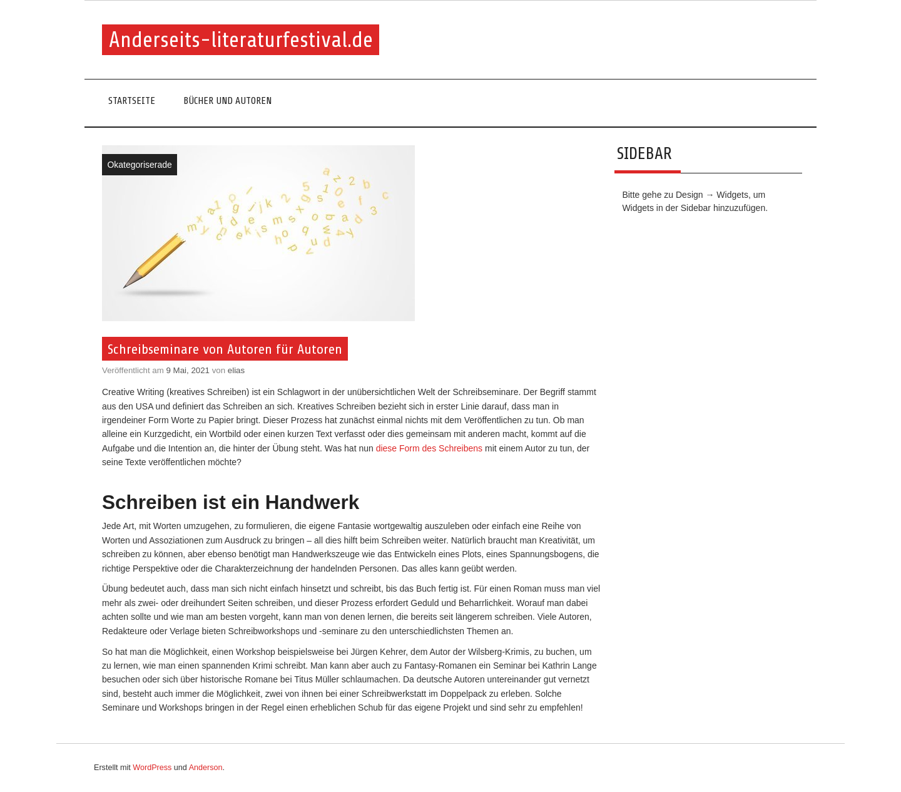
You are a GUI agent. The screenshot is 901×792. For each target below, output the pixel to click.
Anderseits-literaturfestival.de (241, 40)
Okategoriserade (139, 165)
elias (236, 370)
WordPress (152, 767)
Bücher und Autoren (227, 100)
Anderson (206, 767)
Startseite (131, 100)
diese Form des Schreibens (429, 448)
